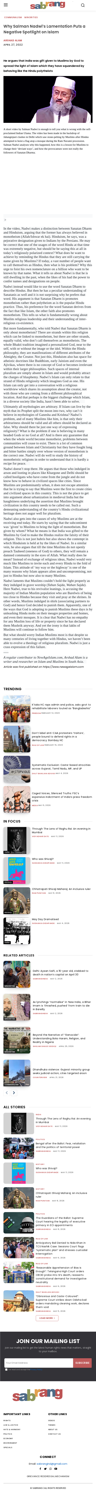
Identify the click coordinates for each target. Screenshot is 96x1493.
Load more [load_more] (47, 1318)
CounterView (40, 1077)
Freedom (36, 713)
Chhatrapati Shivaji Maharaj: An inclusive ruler (61, 889)
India (7, 852)
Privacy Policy (36, 1369)
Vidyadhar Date (40, 836)
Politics (40, 1139)
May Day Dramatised (45, 919)
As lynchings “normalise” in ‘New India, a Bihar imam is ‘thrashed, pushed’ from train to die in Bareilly (62, 1005)
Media (35, 805)
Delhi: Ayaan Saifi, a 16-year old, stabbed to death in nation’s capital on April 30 (61, 972)
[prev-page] (6, 1093)
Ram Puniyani (39, 893)
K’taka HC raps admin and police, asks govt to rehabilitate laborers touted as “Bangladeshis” (61, 706)
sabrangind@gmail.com (52, 1464)
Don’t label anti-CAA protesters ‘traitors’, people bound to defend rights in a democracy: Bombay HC (58, 736)
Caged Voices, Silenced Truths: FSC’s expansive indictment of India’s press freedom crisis (62, 797)
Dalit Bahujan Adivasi (44, 773)
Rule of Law (38, 745)
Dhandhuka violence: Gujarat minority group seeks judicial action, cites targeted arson (61, 1071)
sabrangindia (40, 978)
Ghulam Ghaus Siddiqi (44, 1046)
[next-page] (14, 1093)
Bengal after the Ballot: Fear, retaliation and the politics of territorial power (61, 1145)
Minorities (31, 17)
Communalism (13, 17)
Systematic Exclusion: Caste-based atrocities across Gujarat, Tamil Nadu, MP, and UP (61, 766)
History (8, 882)
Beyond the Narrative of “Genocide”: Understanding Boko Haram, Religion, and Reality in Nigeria (59, 1038)
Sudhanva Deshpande (43, 863)
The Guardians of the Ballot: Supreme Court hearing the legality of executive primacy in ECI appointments (60, 1221)
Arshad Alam (12, 40)
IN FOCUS (12, 821)
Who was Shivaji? (43, 859)
